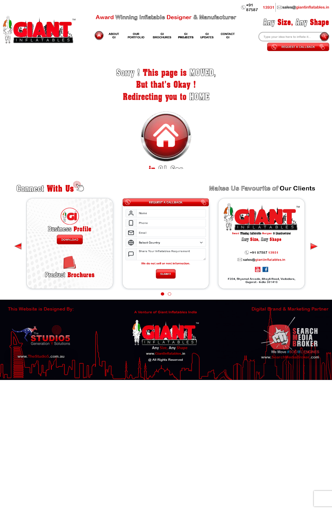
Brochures (69, 294)
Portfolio (136, 35)
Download (69, 256)
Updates (206, 35)
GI (114, 35)
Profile (70, 245)
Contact (228, 35)
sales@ (261, 278)
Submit (165, 293)
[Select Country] (171, 259)
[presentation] (314, 264)
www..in (165, 342)
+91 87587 (257, 7)
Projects (185, 35)
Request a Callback (298, 47)
